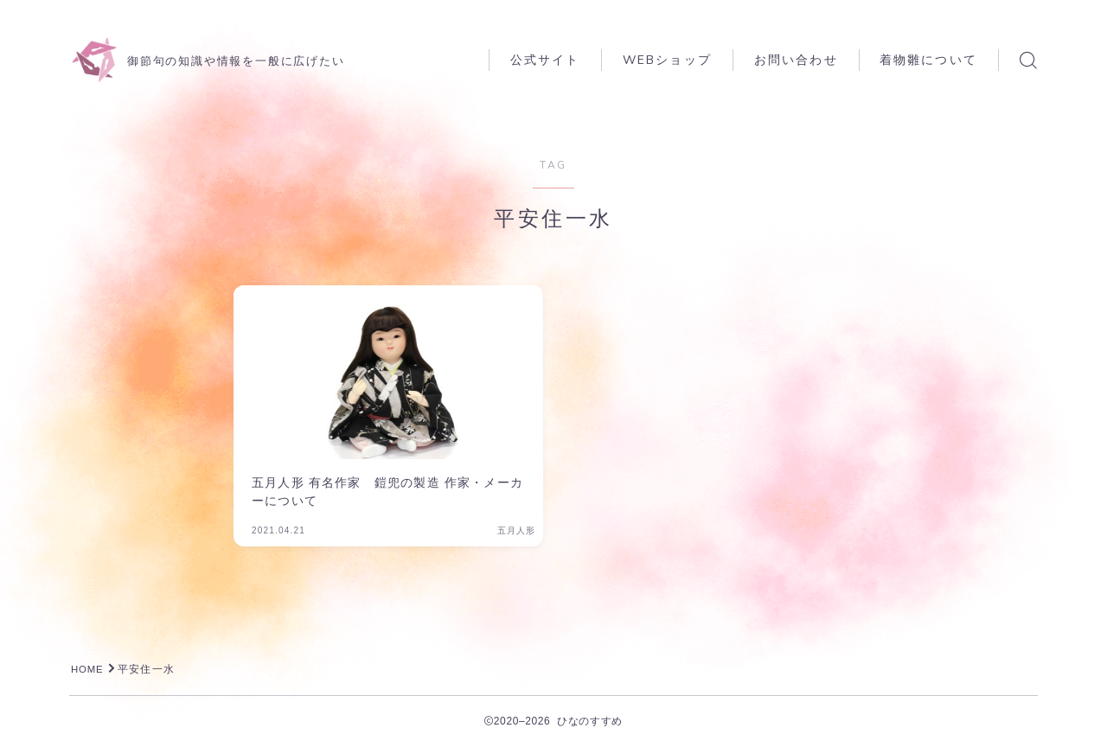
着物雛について (928, 60)
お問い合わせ (796, 60)
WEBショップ (667, 60)
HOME (88, 669)
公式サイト (545, 60)
